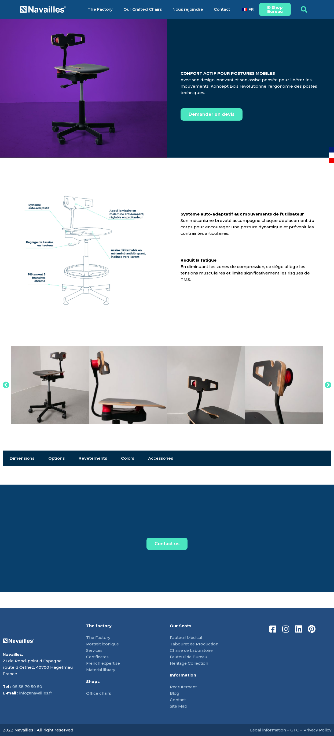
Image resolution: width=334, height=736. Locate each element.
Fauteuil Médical (187, 637)
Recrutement (184, 686)
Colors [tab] (127, 458)
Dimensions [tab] (22, 458)
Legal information (267, 730)
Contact (222, 9)
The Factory (100, 9)
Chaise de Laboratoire (192, 650)
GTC (294, 730)
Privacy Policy (317, 730)
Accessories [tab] (160, 458)
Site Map (179, 706)
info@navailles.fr (36, 693)
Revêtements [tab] (93, 458)
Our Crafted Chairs (142, 9)
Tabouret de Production (195, 643)
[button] (304, 9)
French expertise (104, 663)
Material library (102, 669)
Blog (175, 693)
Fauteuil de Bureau (190, 656)
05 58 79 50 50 (27, 686)
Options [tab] (56, 458)
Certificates (98, 656)
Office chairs (99, 693)
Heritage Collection (190, 663)
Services (94, 650)
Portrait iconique (103, 643)
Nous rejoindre (187, 9)
